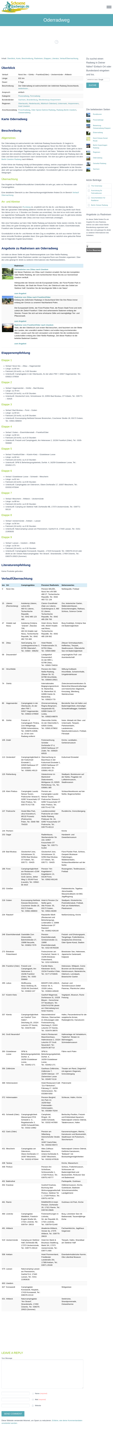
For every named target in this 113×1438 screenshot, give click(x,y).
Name (41, 1393)
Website (37, 1405)
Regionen (96, 152)
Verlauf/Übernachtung (69, 58)
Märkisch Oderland (49, 103)
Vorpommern (73, 103)
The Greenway (96, 186)
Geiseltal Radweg (99, 163)
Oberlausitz (23, 103)
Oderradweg (97, 158)
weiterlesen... (23, 88)
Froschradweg (24, 110)
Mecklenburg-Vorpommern (50, 100)
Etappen (47, 58)
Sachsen (22, 100)
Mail (40, 1399)
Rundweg (26, 207)
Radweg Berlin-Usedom (66, 110)
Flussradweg (23, 96)
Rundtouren (97, 114)
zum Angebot (20, 293)
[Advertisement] (18, 1331)
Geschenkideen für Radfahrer (98, 199)
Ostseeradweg (24, 113)
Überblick (11, 58)
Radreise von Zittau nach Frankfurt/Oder (32, 297)
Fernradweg (35, 96)
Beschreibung (27, 58)
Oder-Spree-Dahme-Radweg (43, 110)
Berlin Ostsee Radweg (99, 205)
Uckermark (62, 103)
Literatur (55, 58)
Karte (18, 58)
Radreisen (38, 58)
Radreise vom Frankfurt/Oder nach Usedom (33, 325)
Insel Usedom (24, 106)
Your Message (6, 1358)
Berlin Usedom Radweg (11, 159)
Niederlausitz (34, 103)
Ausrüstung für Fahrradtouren (96, 192)
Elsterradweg (98, 132)
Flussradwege (98, 120)
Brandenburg (32, 100)
